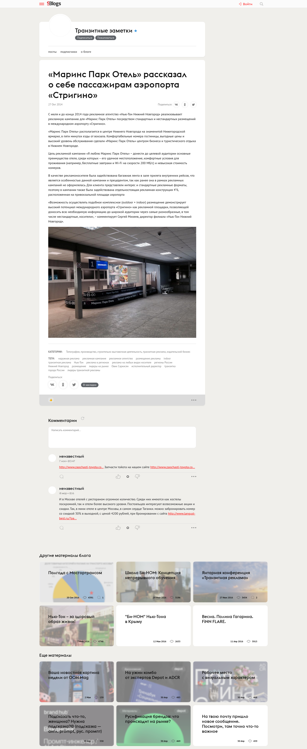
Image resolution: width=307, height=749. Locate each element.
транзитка (170, 366)
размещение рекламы (148, 358)
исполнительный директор (146, 366)
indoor (167, 358)
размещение (79, 366)
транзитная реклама (59, 362)
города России (56, 370)
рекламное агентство (121, 358)
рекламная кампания (94, 358)
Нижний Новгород (58, 366)
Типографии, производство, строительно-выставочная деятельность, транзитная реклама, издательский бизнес (128, 351)
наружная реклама (68, 358)
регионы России (163, 362)
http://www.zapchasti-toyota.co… (81, 467)
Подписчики (68, 52)
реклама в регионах (97, 362)
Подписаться (84, 37)
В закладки (89, 385)
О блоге (86, 52)
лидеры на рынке (99, 366)
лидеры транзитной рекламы (84, 370)
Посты (52, 52)
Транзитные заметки (103, 31)
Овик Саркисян (120, 366)
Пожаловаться (106, 37)
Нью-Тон (78, 362)
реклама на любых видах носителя (131, 362)
